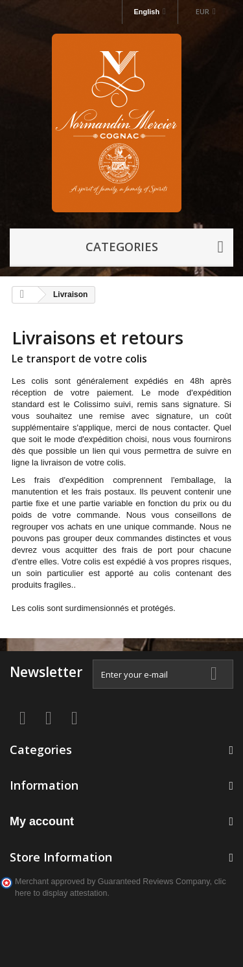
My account (42, 821)
